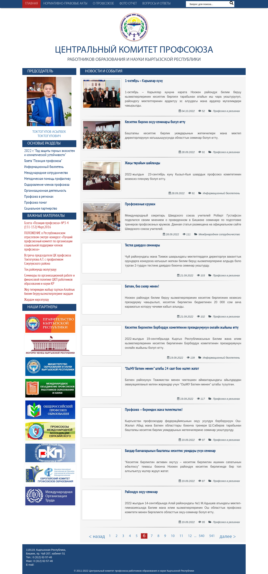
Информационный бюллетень (44, 167)
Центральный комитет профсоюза (134, 50)
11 (181, 536)
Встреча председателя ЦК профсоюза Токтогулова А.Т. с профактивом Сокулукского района (47, 259)
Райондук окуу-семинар (141, 492)
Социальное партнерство (40, 208)
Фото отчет (128, 3)
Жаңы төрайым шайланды (142, 163)
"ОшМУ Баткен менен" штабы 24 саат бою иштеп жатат (162, 369)
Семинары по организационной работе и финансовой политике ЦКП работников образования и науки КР (49, 280)
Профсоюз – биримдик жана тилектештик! (153, 410)
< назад (97, 536)
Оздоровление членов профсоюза (46, 185)
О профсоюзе (103, 3)
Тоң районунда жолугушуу (40, 269)
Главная (31, 3)
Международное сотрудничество (46, 173)
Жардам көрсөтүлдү (36, 300)
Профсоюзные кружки (140, 204)
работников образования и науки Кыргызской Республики (134, 59)
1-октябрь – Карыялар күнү (144, 81)
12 (190, 536)
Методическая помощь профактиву (47, 179)
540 (201, 536)
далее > (228, 536)
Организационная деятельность (45, 191)
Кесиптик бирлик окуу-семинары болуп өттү (155, 122)
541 (212, 536)
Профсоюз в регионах (38, 196)
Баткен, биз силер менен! (142, 286)
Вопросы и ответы (156, 3)
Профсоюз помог (35, 202)
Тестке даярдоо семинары (142, 245)
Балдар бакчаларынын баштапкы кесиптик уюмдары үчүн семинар (170, 451)
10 (173, 536)
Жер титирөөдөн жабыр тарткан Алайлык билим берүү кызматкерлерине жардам (49, 292)
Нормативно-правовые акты (65, 3)
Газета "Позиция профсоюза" (43, 161)
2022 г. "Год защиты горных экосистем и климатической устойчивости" (49, 153)
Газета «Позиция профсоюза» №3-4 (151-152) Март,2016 (46, 225)
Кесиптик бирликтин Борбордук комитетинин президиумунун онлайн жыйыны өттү (182, 327)
